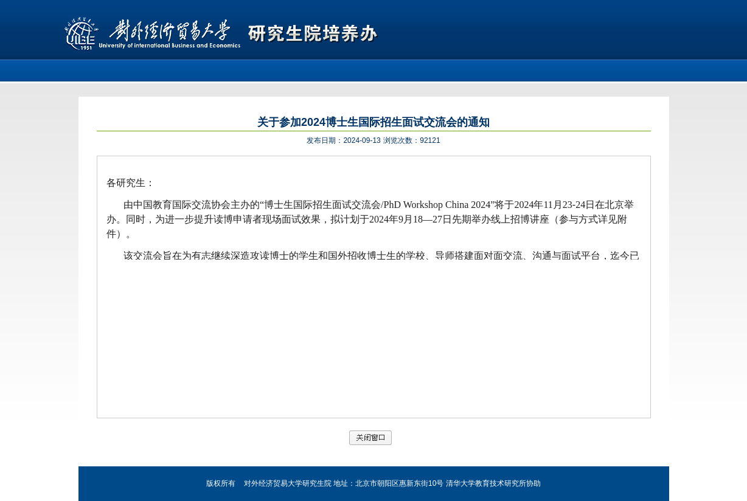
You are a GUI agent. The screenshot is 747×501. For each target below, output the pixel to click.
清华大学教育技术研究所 (486, 483)
